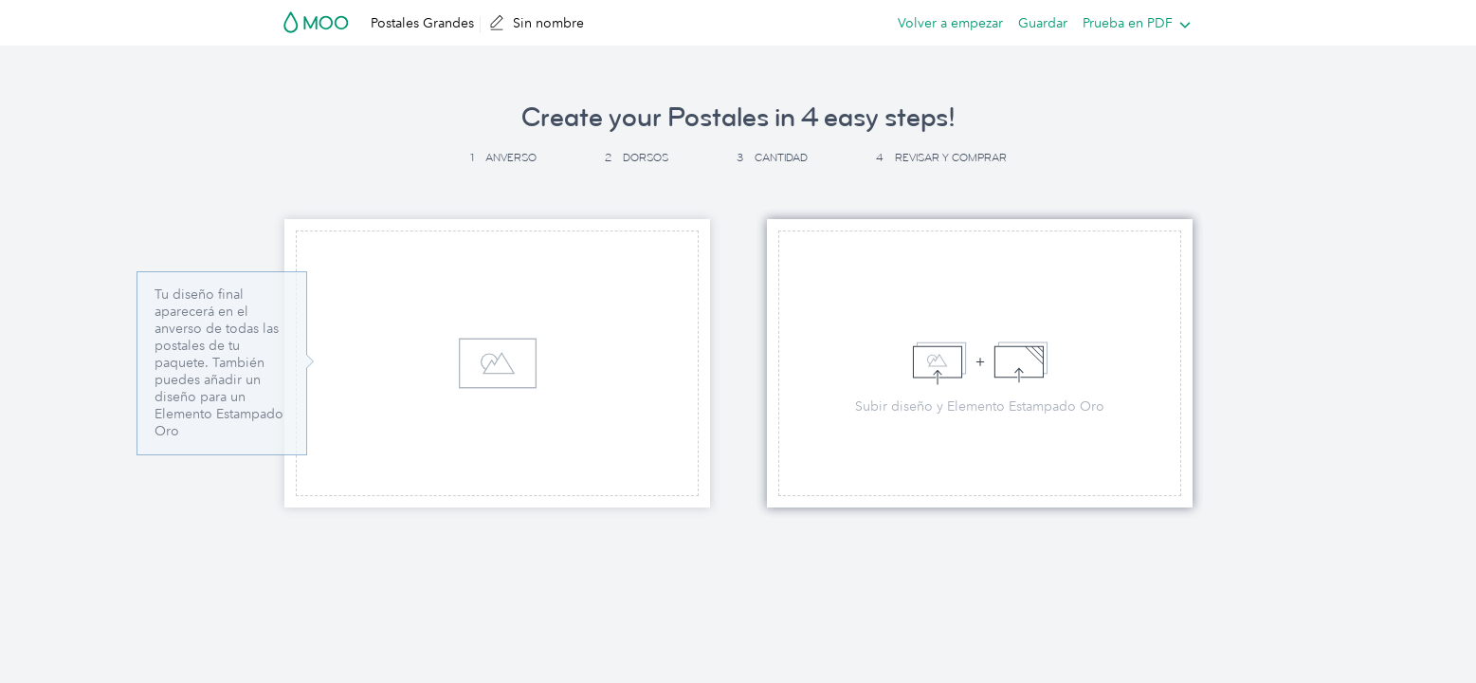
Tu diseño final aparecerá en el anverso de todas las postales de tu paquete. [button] (217, 328)
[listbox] (1132, 23)
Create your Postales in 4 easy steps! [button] (738, 118)
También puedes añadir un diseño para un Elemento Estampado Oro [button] (219, 396)
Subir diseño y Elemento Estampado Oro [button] (979, 406)
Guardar (1042, 22)
